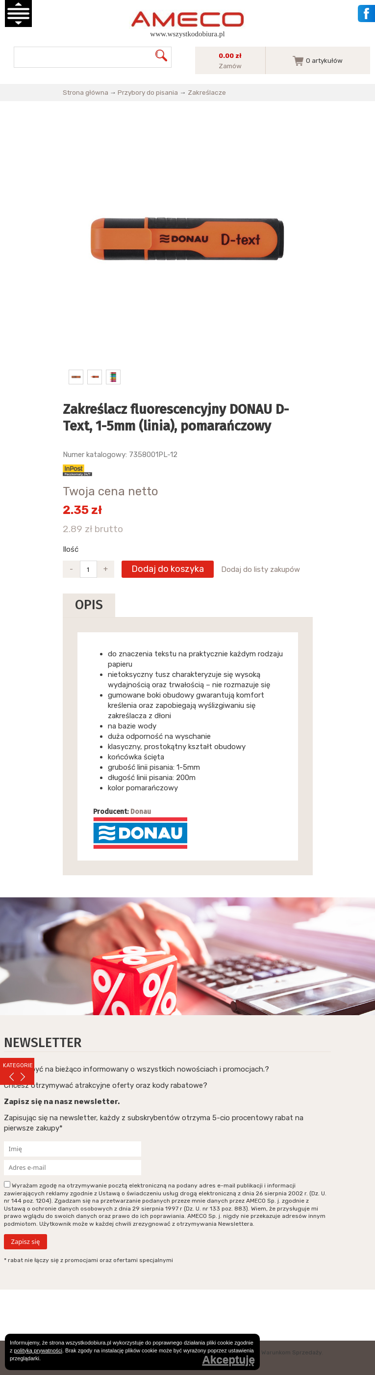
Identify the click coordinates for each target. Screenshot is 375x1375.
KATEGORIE (18, 1065)
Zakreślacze (207, 92)
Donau (140, 812)
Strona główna (85, 92)
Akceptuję (228, 1360)
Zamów (230, 66)
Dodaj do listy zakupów (260, 569)
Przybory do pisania (148, 92)
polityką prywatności (38, 1350)
